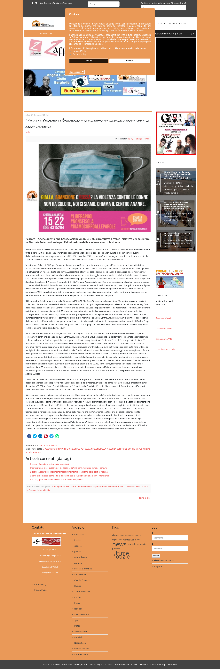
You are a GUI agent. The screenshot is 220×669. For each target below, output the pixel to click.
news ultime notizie (137, 544)
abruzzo (115, 535)
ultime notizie (121, 555)
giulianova (138, 535)
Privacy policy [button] (79, 54)
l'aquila (114, 540)
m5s (120, 540)
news (139, 448)
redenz (29, 132)
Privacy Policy (40, 590)
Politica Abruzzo (81, 648)
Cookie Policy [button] (79, 51)
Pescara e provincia (83, 568)
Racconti (78, 597)
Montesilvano (80, 557)
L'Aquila (77, 586)
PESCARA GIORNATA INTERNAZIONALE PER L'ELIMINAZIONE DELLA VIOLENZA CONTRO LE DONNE (89, 448)
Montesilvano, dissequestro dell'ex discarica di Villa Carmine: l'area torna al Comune (68, 468)
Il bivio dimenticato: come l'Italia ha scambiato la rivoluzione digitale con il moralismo (69, 475)
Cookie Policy (40, 584)
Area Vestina (80, 574)
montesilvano (129, 539)
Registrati (158, 566)
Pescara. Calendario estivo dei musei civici (49, 464)
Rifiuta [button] (89, 61)
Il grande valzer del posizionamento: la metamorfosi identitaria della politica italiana (69, 471)
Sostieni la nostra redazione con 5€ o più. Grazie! (163, 3)
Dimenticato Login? (164, 560)
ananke (37, 452)
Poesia (77, 603)
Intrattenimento (81, 654)
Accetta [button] (129, 61)
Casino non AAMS (163, 318)
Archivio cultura (81, 614)
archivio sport (80, 631)
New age (78, 608)
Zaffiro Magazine (82, 591)
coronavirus (129, 535)
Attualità (78, 637)
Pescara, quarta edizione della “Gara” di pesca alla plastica (56, 479)
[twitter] (36, 3)
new (138, 540)
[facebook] (32, 3)
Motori (77, 625)
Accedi (156, 555)
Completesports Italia (166, 349)
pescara (116, 548)
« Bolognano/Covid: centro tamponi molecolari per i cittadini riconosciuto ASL (87, 486)
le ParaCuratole (177, 23)
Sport (160, 23)
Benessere (79, 534)
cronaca (78, 546)
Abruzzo (78, 563)
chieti (122, 535)
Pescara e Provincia (48, 445)
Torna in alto (144, 497)
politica (77, 551)
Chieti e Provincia (82, 580)
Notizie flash (80, 643)
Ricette (77, 540)
